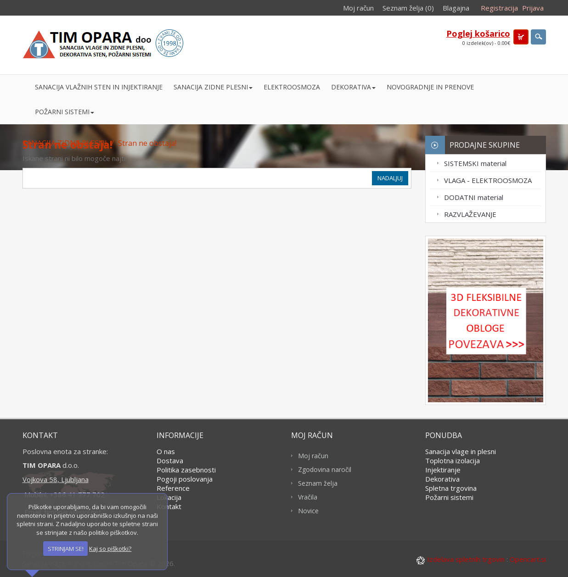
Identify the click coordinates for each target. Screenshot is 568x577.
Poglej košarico (478, 33)
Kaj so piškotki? (110, 548)
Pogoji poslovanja (185, 478)
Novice (308, 510)
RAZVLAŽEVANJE (470, 214)
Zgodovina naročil (324, 469)
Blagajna (456, 7)
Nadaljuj (390, 178)
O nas (166, 451)
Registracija (499, 7)
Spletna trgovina (451, 488)
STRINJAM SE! (66, 548)
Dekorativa (442, 478)
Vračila (307, 497)
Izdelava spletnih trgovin (461, 559)
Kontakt (169, 506)
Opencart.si (528, 559)
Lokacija (169, 497)
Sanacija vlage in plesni (460, 451)
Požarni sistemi (449, 497)
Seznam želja (317, 483)
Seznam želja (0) (408, 7)
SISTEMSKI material (475, 163)
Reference (173, 488)
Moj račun (358, 7)
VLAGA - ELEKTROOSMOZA (488, 180)
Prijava (533, 7)
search (538, 37)
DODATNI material (473, 197)
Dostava (170, 460)
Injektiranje (443, 469)
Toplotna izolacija (452, 460)
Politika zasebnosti (186, 469)
